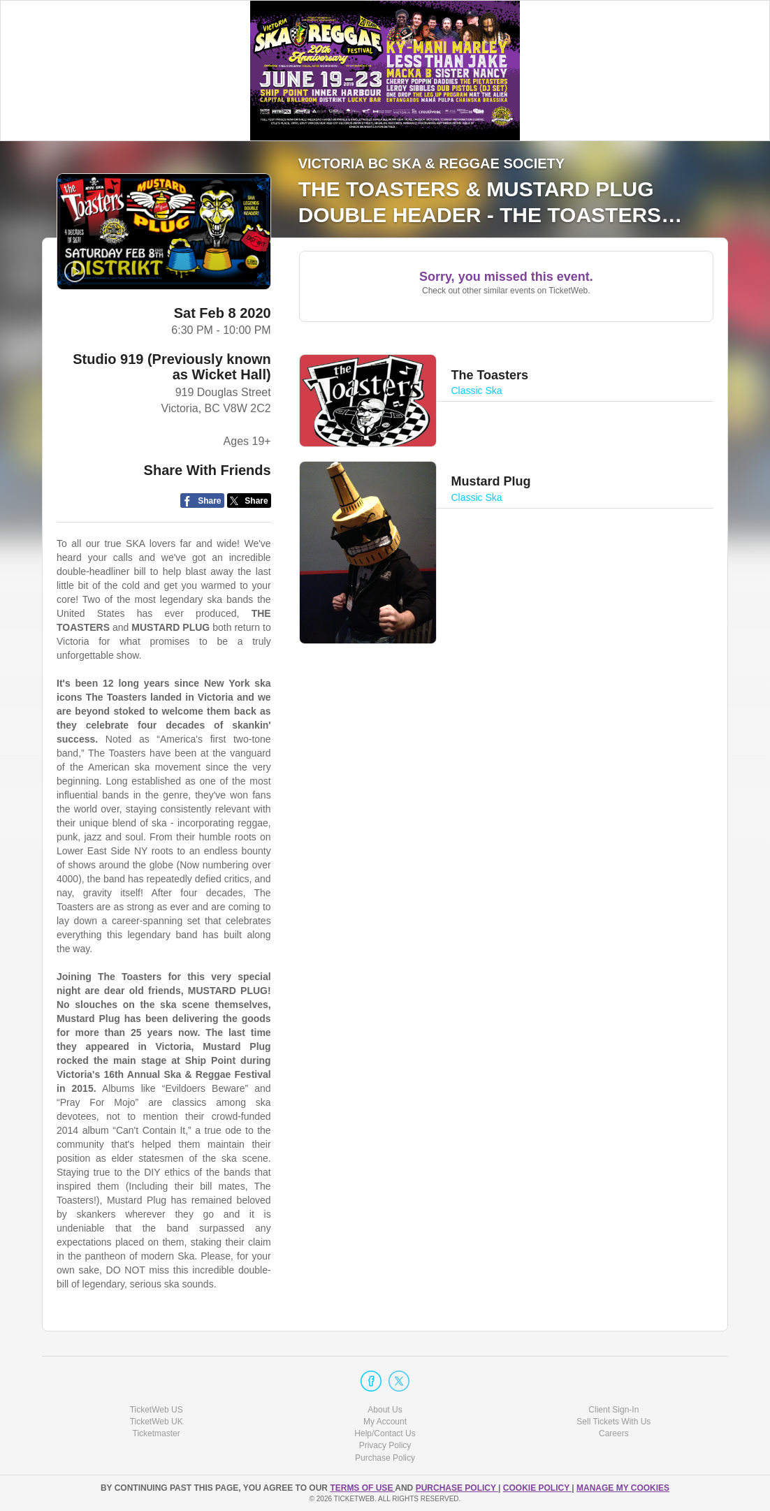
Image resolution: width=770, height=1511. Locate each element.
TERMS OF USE (362, 1488)
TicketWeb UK (156, 1421)
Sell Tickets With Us (613, 1421)
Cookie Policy (537, 1488)
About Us (385, 1410)
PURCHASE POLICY (457, 1488)
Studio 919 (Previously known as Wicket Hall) (171, 366)
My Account (385, 1421)
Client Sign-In (613, 1410)
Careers (614, 1433)
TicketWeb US (156, 1410)
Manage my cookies (622, 1488)
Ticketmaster (156, 1433)
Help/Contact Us (384, 1433)
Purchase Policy (385, 1458)
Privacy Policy (385, 1445)
